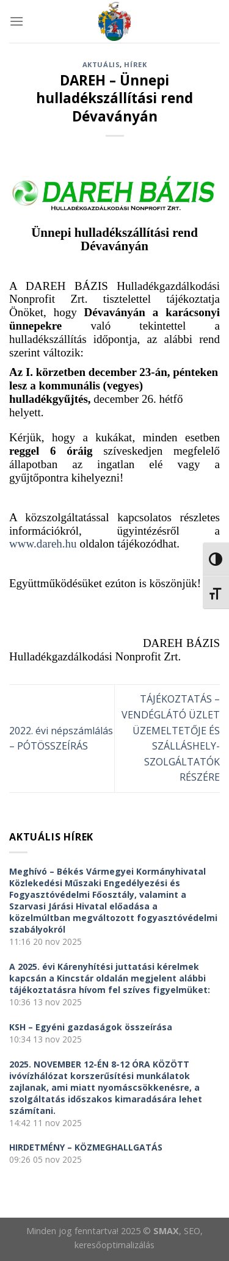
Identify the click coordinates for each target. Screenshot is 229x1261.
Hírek (135, 64)
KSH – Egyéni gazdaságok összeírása (90, 1027)
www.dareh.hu (43, 543)
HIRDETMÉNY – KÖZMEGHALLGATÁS (85, 1147)
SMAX (166, 1231)
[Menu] (16, 21)
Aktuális (101, 64)
